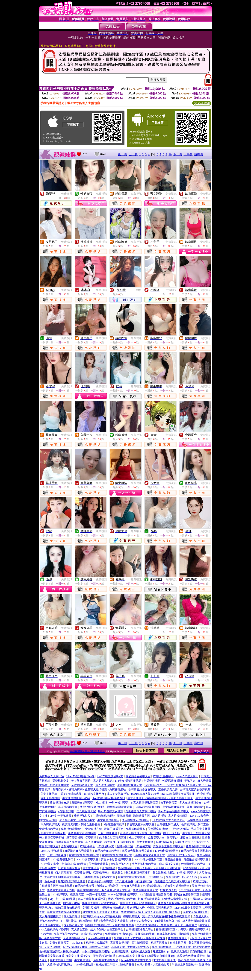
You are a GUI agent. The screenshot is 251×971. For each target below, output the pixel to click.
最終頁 (198, 154)
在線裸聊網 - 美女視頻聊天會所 (87, 751)
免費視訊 (101, 193)
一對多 (137, 290)
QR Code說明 (202, 103)
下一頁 (177, 154)
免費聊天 (66, 193)
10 (169, 154)
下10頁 (187, 154)
